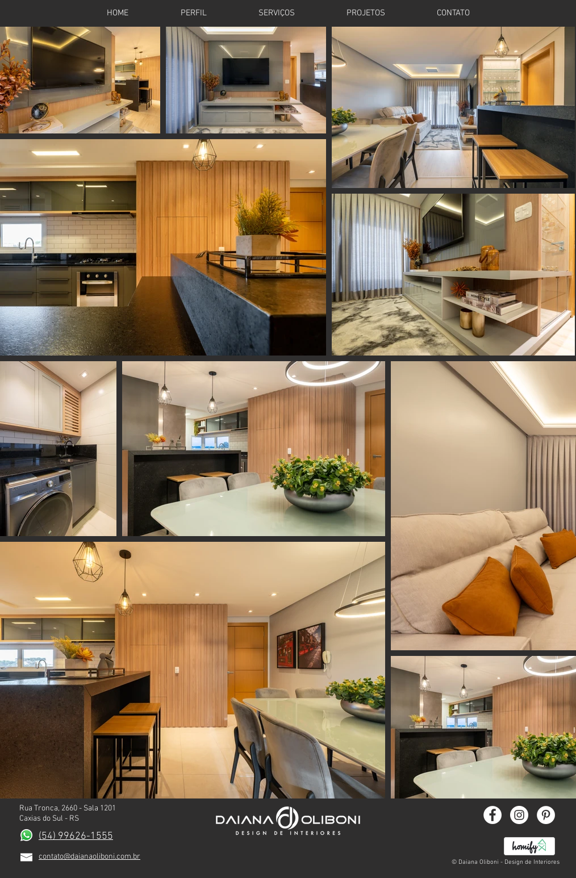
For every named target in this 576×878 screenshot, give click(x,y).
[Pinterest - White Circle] (546, 815)
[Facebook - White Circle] (492, 815)
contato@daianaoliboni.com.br (89, 857)
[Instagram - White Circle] (519, 815)
